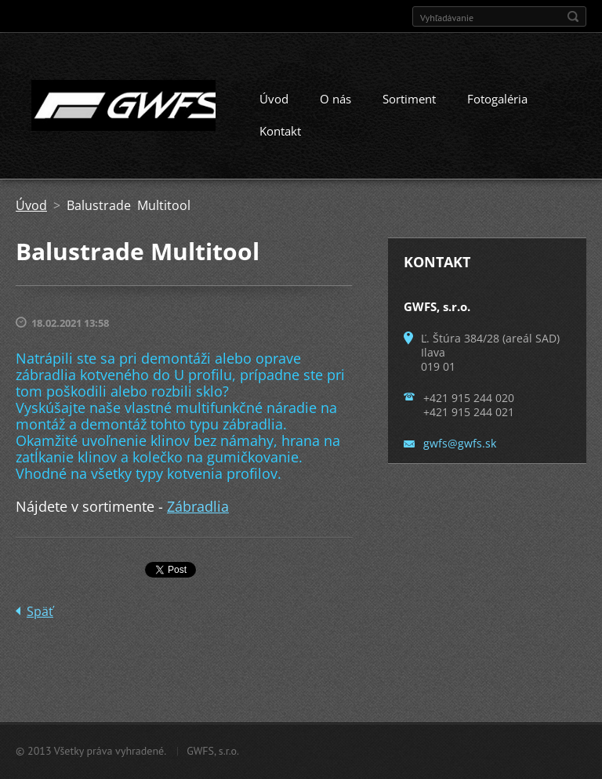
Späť (40, 611)
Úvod (273, 99)
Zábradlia (198, 506)
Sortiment (409, 99)
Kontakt (280, 131)
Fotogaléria (497, 99)
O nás (335, 99)
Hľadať (573, 16)
